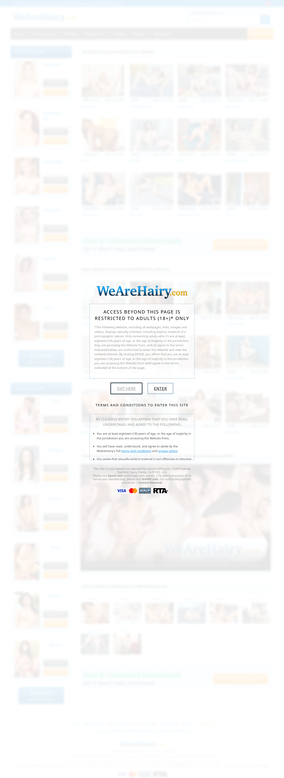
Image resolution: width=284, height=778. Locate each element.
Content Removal (150, 482)
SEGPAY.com (150, 479)
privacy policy (167, 451)
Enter (160, 388)
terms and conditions (136, 451)
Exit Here (126, 388)
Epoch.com (115, 475)
